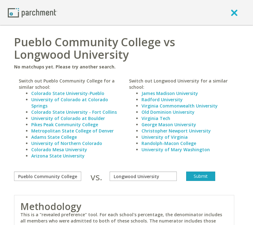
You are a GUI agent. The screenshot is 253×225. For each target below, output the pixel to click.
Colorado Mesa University (59, 149)
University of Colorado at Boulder (68, 118)
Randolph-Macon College (168, 143)
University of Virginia (164, 137)
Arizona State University (58, 156)
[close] (234, 12)
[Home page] (32, 12)
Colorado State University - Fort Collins (74, 112)
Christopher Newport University (176, 131)
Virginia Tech (155, 118)
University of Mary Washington (175, 149)
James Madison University (169, 93)
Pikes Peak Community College (64, 125)
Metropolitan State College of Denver (72, 131)
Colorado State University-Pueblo (67, 93)
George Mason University (168, 125)
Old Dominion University (168, 112)
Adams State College (54, 137)
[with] (143, 176)
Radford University (162, 99)
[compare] (47, 176)
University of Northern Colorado (66, 143)
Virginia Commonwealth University (179, 106)
